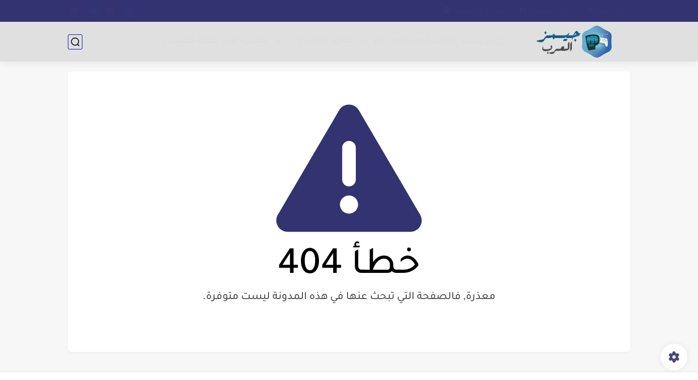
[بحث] (75, 41)
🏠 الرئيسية (484, 42)
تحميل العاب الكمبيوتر (414, 41)
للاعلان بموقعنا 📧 (546, 11)
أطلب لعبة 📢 (606, 11)
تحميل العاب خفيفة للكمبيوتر (214, 41)
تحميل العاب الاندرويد (313, 41)
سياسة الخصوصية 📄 (475, 11)
